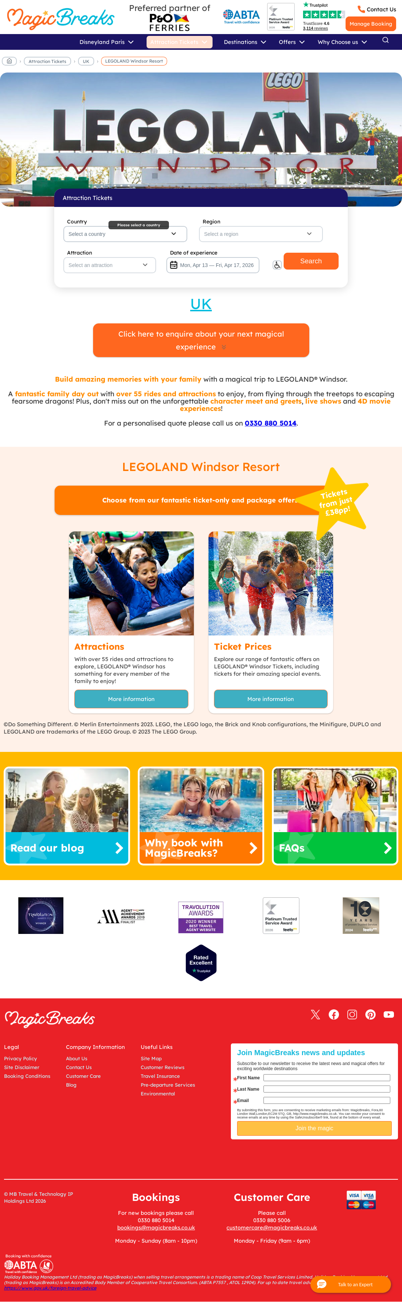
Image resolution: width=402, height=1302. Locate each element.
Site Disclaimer (21, 1067)
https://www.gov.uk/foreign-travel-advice (50, 1288)
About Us (76, 1058)
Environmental (158, 1094)
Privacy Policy (20, 1058)
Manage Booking (371, 24)
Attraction (79, 252)
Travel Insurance (160, 1076)
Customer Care (83, 1076)
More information (131, 698)
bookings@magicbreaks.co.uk (156, 1227)
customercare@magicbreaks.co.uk (271, 1227)
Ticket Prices (243, 646)
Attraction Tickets (47, 61)
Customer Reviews (162, 1067)
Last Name (248, 1089)
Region (211, 221)
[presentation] (320, 1158)
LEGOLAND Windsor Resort (134, 61)
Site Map (151, 1058)
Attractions (99, 646)
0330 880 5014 (270, 423)
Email (243, 1100)
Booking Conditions (27, 1076)
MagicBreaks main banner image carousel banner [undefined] (201, 140)
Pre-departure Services (168, 1085)
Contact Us (381, 9)
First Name (248, 1078)
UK (86, 61)
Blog (71, 1085)
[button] (350, 1284)
